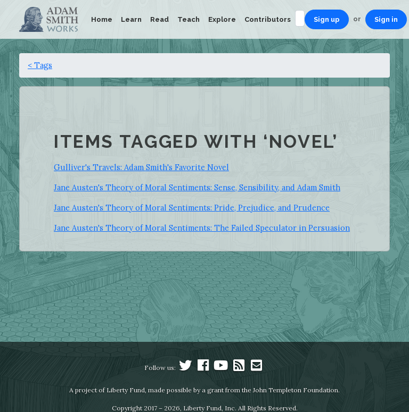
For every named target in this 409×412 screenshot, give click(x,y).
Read (159, 19)
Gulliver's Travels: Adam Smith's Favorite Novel (141, 167)
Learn (131, 19)
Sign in (386, 19)
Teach (188, 19)
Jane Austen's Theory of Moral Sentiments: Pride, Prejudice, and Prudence (192, 208)
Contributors (267, 19)
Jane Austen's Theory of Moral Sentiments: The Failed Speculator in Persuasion (202, 228)
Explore (222, 19)
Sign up (327, 19)
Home (101, 19)
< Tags (40, 65)
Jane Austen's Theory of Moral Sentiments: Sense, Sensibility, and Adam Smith (197, 187)
